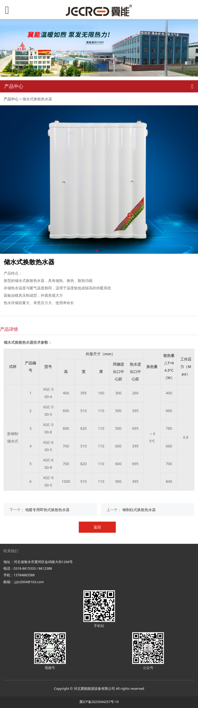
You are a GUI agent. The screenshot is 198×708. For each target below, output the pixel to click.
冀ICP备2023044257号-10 (99, 702)
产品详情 (9, 329)
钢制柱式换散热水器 (139, 509)
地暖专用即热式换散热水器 (47, 509)
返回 (97, 527)
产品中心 (11, 98)
